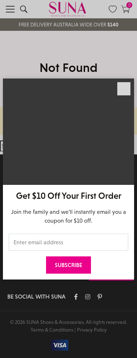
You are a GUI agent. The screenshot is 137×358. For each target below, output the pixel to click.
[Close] (123, 88)
